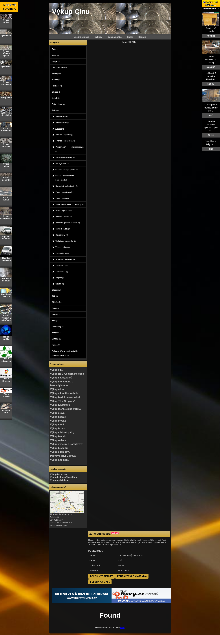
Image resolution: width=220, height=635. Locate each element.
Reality (56, 74)
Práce (55, 110)
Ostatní (59, 284)
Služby (56, 290)
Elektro (56, 92)
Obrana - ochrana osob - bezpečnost (65, 178)
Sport (55, 308)
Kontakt (142, 37)
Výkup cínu (56, 370)
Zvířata (56, 80)
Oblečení (57, 302)
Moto (55, 55)
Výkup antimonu (59, 460)
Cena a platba (115, 37)
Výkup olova (57, 413)
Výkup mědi (57, 424)
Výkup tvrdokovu (60, 405)
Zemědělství (61, 272)
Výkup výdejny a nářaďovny (66, 444)
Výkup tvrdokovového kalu (65, 397)
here (122, 627)
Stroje (56, 61)
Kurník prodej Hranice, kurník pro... (211, 107)
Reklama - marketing (65, 157)
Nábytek (56, 333)
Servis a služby (62, 229)
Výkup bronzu (58, 428)
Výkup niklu (57, 389)
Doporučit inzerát (101, 576)
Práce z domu (62, 198)
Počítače (57, 86)
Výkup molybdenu (59, 480)
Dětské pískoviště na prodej (211, 59)
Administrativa (62, 116)
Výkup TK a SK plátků (62, 401)
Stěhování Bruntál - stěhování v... (211, 76)
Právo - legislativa (63, 210)
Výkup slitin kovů (60, 452)
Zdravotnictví (61, 265)
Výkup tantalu (58, 436)
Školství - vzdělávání (65, 259)
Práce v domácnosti (64, 192)
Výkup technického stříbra (65, 409)
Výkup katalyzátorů (61, 377)
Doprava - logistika (64, 135)
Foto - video (58, 104)
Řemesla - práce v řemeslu (67, 223)
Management (62, 163)
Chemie (59, 129)
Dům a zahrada (59, 67)
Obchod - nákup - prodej (66, 170)
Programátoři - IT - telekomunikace (69, 149)
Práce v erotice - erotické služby (69, 204)
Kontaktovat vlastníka (132, 576)
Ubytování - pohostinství (66, 186)
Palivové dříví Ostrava (63, 456)
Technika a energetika (65, 241)
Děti (55, 296)
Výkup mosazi (58, 420)
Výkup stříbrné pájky (62, 432)
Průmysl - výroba (63, 217)
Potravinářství (62, 122)
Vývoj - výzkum (62, 247)
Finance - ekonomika (65, 141)
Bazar (130, 37)
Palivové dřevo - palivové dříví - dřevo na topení (65, 353)
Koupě (56, 345)
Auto (55, 49)
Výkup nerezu (58, 416)
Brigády (59, 278)
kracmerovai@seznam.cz (130, 555)
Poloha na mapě (100, 581)
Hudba (56, 314)
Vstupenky (58, 327)
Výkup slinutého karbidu (64, 393)
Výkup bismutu (59, 448)
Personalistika (62, 253)
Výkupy (98, 37)
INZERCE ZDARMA (9, 7)
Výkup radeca (58, 440)
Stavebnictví (61, 235)
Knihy (55, 320)
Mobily (56, 98)
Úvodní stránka (81, 37)
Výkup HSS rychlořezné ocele (67, 374)
